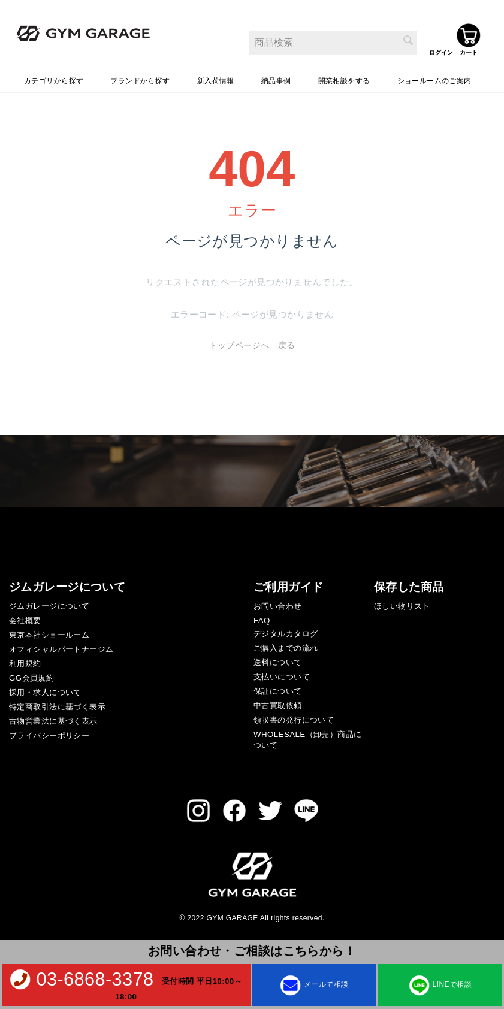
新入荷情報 (215, 77)
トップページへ (239, 341)
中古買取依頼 (277, 701)
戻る (286, 341)
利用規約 (25, 659)
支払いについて (281, 673)
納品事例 (276, 77)
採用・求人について (45, 688)
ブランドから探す (140, 77)
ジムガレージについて (49, 602)
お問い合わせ (277, 602)
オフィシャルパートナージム (61, 645)
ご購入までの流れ (285, 644)
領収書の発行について (293, 716)
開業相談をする (344, 77)
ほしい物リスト (402, 602)
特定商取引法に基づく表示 (57, 703)
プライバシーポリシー (49, 731)
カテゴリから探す (53, 77)
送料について (277, 658)
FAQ (261, 616)
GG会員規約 (31, 674)
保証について (277, 687)
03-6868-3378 (94, 979)
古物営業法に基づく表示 (53, 717)
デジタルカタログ (285, 630)
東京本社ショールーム (49, 631)
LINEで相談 (440, 984)
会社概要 (25, 616)
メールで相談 (314, 984)
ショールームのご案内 (434, 77)
